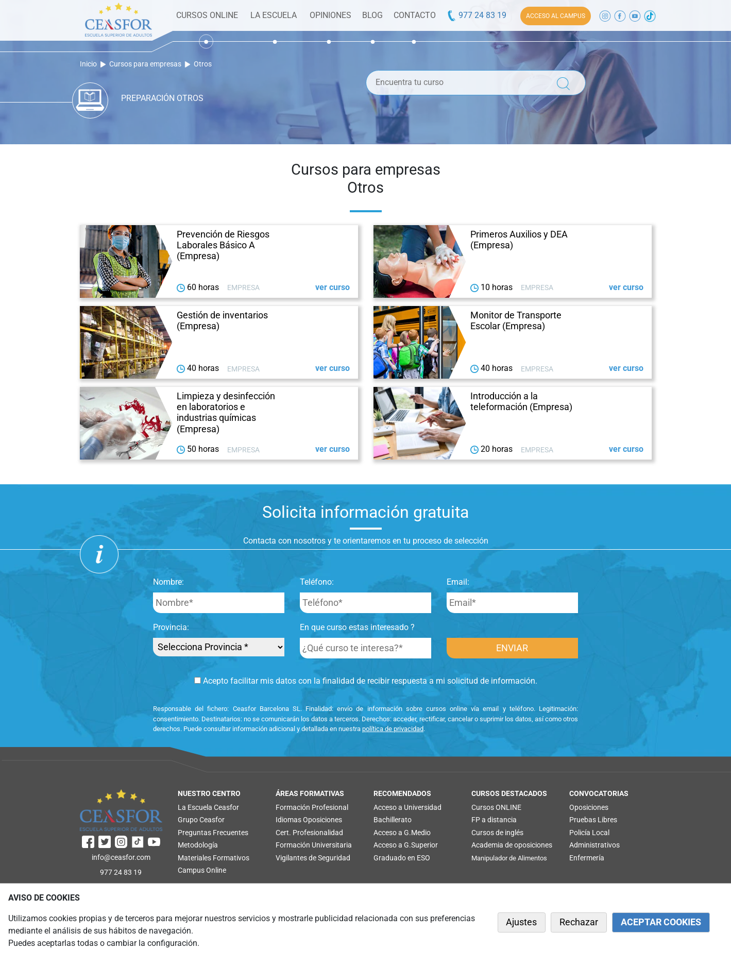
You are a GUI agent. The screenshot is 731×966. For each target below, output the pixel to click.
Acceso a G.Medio (402, 832)
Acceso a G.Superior (405, 845)
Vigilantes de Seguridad (313, 858)
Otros (203, 64)
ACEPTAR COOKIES (661, 922)
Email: (458, 582)
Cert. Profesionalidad (309, 832)
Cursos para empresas (145, 64)
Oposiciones (322, 820)
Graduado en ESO (401, 858)
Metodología (198, 845)
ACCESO (555, 16)
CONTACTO (415, 15)
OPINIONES (330, 15)
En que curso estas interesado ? (357, 627)
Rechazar (578, 922)
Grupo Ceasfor (201, 820)
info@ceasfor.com (121, 857)
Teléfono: (317, 582)
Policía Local (589, 832)
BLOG (372, 15)
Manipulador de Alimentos (509, 858)
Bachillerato (392, 820)
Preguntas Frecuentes (213, 832)
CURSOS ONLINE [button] (207, 15)
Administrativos (594, 845)
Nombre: (168, 582)
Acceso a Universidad (407, 807)
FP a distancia (494, 820)
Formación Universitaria (314, 845)
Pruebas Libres (593, 820)
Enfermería (586, 858)
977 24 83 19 (476, 15)
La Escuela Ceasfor (208, 807)
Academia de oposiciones (511, 845)
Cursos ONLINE (496, 807)
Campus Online (202, 870)
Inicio (88, 64)
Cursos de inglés (497, 832)
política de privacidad (392, 729)
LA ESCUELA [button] (273, 15)
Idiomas (288, 820)
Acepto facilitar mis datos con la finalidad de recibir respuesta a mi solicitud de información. (365, 681)
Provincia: (171, 627)
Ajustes (521, 922)
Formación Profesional (312, 807)
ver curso (332, 287)
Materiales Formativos (213, 858)
